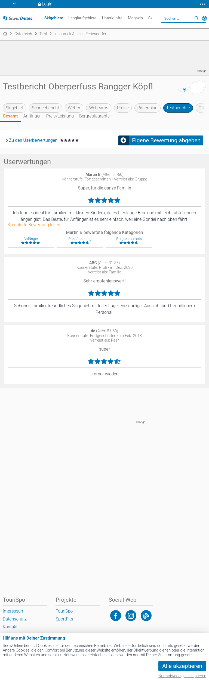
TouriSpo (64, 611)
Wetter (74, 107)
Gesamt (10, 116)
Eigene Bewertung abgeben (166, 140)
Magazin (135, 18)
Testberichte (178, 107)
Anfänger (32, 116)
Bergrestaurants (94, 116)
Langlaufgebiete (82, 18)
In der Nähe (204, 18)
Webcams (98, 107)
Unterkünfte (112, 18)
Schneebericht (45, 107)
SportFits (64, 619)
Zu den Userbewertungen (33, 140)
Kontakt (10, 626)
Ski (150, 18)
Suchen (196, 18)
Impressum (13, 611)
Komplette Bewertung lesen (34, 225)
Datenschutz (15, 619)
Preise (123, 107)
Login (47, 4)
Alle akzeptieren (182, 666)
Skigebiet (14, 107)
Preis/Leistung (60, 116)
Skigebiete (53, 18)
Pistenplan (147, 107)
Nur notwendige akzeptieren (182, 676)
